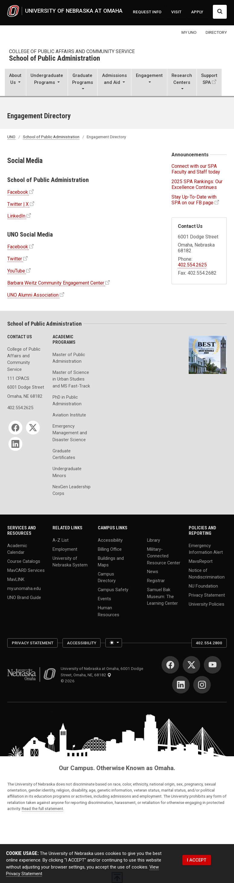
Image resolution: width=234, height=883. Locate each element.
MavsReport (201, 561)
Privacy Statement (207, 595)
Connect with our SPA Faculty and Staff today (195, 169)
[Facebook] (15, 428)
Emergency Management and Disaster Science (70, 432)
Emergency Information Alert (206, 549)
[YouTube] (212, 665)
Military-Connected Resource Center (163, 556)
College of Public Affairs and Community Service (72, 51)
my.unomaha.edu (24, 588)
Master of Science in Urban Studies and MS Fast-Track (71, 379)
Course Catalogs (23, 561)
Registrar (156, 580)
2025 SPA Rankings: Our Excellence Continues (197, 184)
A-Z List (61, 540)
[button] (15, 83)
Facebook (17, 192)
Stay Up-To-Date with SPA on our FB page (193, 200)
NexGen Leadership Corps (72, 490)
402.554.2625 (192, 265)
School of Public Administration (54, 58)
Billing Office (110, 549)
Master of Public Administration (69, 358)
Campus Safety (113, 589)
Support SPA (209, 79)
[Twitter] (33, 428)
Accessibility (110, 540)
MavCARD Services (26, 570)
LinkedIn (16, 216)
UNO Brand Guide (24, 597)
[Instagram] (202, 684)
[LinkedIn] (15, 444)
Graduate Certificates (64, 454)
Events (104, 598)
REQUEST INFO (147, 11)
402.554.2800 (209, 642)
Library (153, 540)
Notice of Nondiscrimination (207, 574)
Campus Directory (107, 577)
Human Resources (108, 611)
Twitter (14, 259)
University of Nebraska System (70, 561)
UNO (11, 136)
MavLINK (15, 579)
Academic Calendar (17, 549)
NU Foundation (203, 586)
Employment (65, 549)
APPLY (197, 11)
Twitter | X (18, 204)
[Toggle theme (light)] (113, 642)
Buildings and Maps (111, 561)
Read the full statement (42, 808)
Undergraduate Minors (67, 472)
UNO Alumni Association (33, 295)
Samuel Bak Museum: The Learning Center (162, 596)
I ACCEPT (196, 860)
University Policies (206, 604)
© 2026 (68, 680)
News (152, 571)
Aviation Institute (69, 415)
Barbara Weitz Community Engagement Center (55, 283)
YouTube (16, 271)
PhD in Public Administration (67, 400)
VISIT (176, 11)
